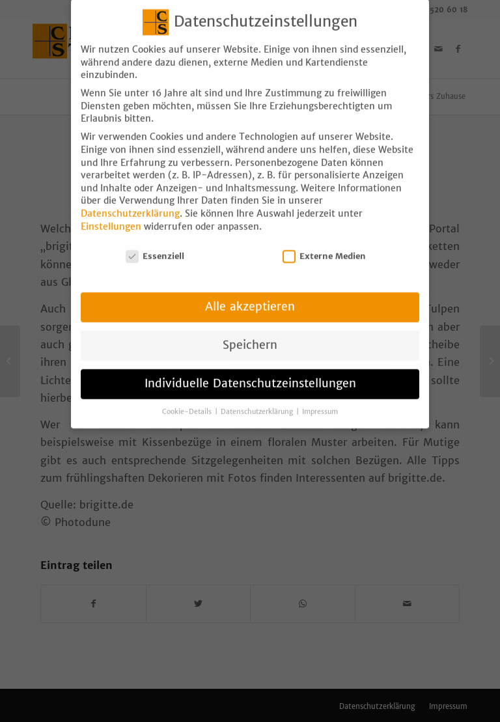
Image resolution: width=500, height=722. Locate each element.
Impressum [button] (320, 402)
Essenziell (155, 246)
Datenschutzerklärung (130, 204)
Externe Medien (324, 246)
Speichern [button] (250, 335)
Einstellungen (111, 217)
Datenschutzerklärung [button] (258, 402)
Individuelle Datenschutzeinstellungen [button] (250, 374)
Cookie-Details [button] (188, 402)
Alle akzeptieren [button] (250, 297)
